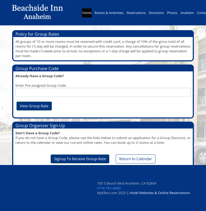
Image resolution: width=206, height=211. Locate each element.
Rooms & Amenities (109, 14)
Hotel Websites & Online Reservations (160, 192)
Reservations (136, 14)
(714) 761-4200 (109, 188)
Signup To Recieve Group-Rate (80, 158)
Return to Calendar (135, 158)
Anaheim (187, 14)
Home (86, 14)
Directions (156, 14)
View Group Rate (34, 105)
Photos (172, 14)
